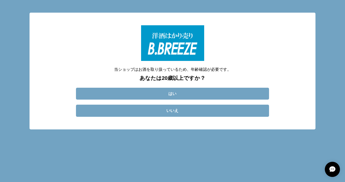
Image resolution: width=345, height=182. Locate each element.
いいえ (172, 110)
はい (172, 94)
